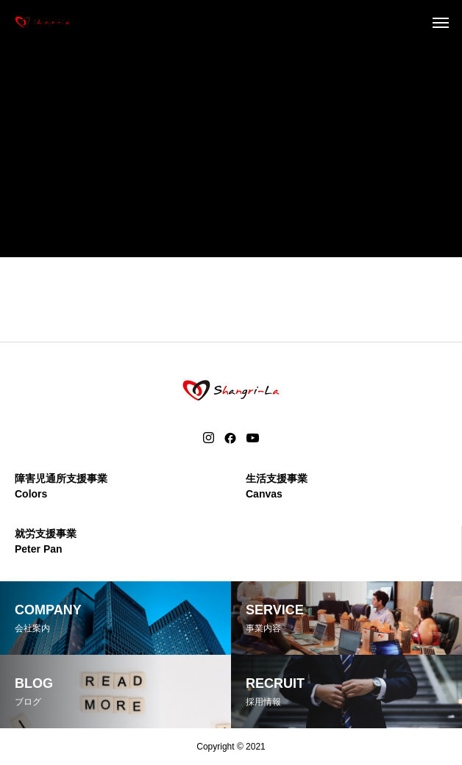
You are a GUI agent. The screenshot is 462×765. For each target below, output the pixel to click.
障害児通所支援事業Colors (61, 486)
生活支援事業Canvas (277, 486)
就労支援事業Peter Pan (46, 541)
